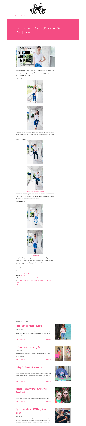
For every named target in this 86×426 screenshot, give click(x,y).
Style (45, 280)
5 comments (22, 359)
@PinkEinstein (22, 277)
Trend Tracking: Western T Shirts (29, 326)
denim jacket (42, 191)
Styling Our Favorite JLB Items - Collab (31, 368)
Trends (50, 280)
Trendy (17, 282)
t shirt (28, 191)
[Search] (65, 4)
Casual (27, 280)
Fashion (31, 280)
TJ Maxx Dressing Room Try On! (28, 347)
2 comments (22, 381)
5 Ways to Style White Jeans (25, 273)
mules (34, 255)
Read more (48, 339)
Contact (30, 15)
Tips (47, 280)
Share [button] (17, 284)
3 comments (22, 339)
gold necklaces (37, 255)
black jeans (31, 191)
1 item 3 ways (22, 280)
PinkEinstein (31, 277)
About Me (23, 15)
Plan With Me (22, 275)
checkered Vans (36, 191)
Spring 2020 (40, 280)
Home (16, 15)
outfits (35, 280)
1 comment (22, 425)
